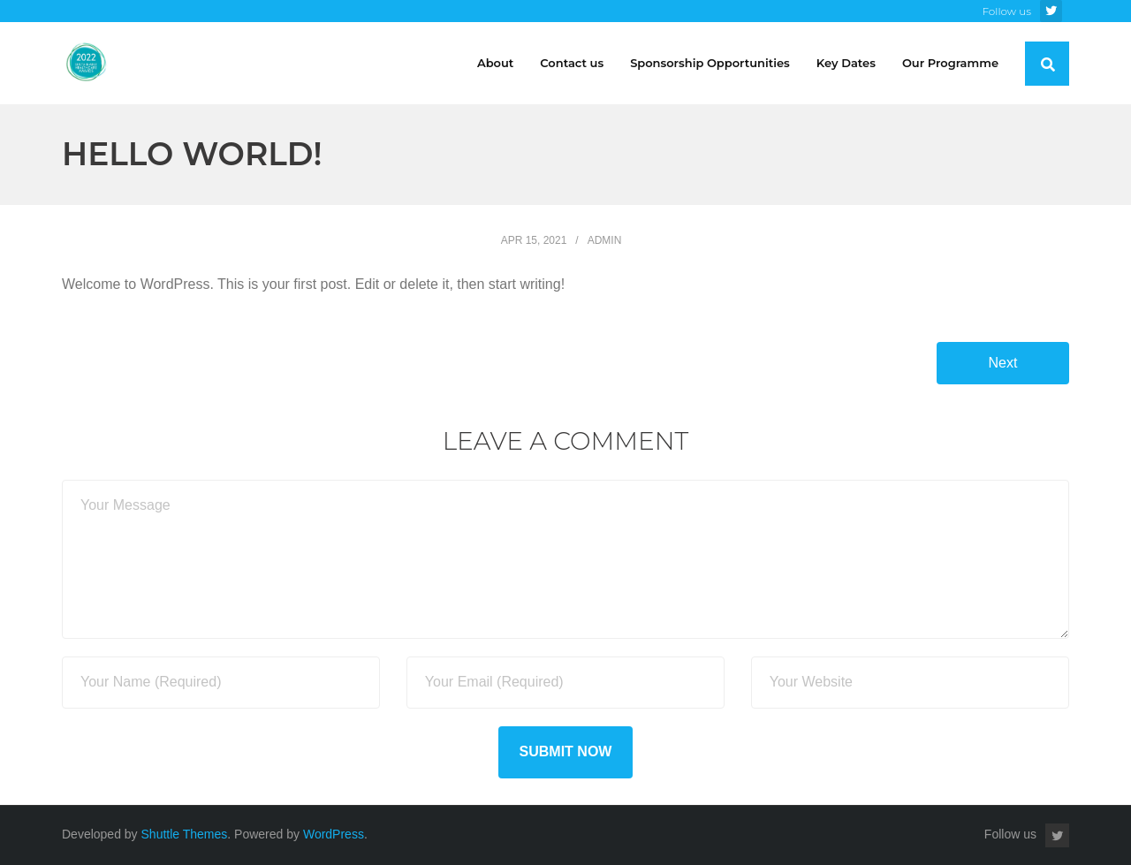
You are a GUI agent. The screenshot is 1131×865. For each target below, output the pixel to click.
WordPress (333, 834)
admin (605, 240)
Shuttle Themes (184, 834)
